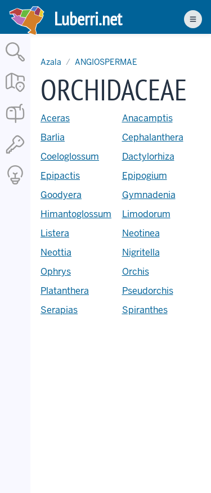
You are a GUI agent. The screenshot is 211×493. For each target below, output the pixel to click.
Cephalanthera (152, 137)
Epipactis (60, 176)
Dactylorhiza (148, 156)
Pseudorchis (147, 291)
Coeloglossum (70, 156)
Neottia (56, 252)
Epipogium (144, 176)
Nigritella (141, 252)
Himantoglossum (76, 214)
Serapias (59, 310)
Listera (55, 233)
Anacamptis (147, 118)
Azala (51, 62)
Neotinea (141, 233)
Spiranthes (145, 310)
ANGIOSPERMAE (106, 62)
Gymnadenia (149, 195)
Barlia (53, 137)
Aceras (55, 118)
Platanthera (65, 291)
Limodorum (146, 214)
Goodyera (61, 195)
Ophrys (56, 272)
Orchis (135, 272)
